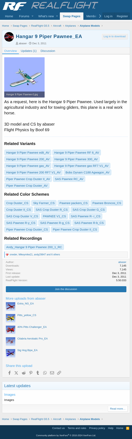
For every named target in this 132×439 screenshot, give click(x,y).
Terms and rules (77, 428)
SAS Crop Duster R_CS (52, 209)
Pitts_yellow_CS (26, 315)
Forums (24, 16)
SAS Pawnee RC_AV (69, 179)
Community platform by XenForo (66, 435)
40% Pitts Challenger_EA (32, 326)
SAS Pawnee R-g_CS (55, 223)
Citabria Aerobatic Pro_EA (32, 338)
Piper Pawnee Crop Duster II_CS (75, 229)
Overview (10, 50)
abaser (23, 43)
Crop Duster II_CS (18, 209)
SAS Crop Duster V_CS (22, 216)
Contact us (58, 428)
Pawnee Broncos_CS (106, 203)
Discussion (48, 50)
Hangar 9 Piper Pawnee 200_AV (28, 159)
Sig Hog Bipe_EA (27, 350)
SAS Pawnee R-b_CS (89, 223)
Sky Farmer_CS (44, 203)
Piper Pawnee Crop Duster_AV (27, 185)
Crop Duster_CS (17, 203)
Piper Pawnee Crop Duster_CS (27, 229)
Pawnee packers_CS (73, 203)
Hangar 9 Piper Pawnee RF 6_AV (76, 152)
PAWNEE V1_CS (54, 216)
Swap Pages (72, 16)
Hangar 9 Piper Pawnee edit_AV (27, 152)
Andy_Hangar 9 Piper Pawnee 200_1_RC (34, 247)
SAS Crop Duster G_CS (89, 209)
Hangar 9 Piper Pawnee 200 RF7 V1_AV (33, 172)
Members (92, 16)
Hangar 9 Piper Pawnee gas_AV (27, 165)
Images (9, 395)
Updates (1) (29, 50)
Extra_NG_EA (25, 303)
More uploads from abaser (26, 298)
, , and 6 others (35, 254)
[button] (32, 16)
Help (111, 428)
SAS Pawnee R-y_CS (20, 223)
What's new (46, 16)
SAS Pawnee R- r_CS (85, 216)
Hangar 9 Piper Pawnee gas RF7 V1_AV (81, 165)
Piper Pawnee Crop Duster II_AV (28, 179)
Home (9, 16)
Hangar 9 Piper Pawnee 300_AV (76, 159)
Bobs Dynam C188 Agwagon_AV (87, 172)
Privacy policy (97, 428)
